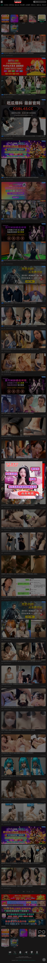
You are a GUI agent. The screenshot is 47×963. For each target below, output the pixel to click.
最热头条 (17, 5)
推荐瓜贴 (11, 5)
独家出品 (38, 5)
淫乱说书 (44, 5)
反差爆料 (28, 5)
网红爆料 (22, 5)
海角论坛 (33, 5)
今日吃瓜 (6, 5)
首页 (2, 5)
